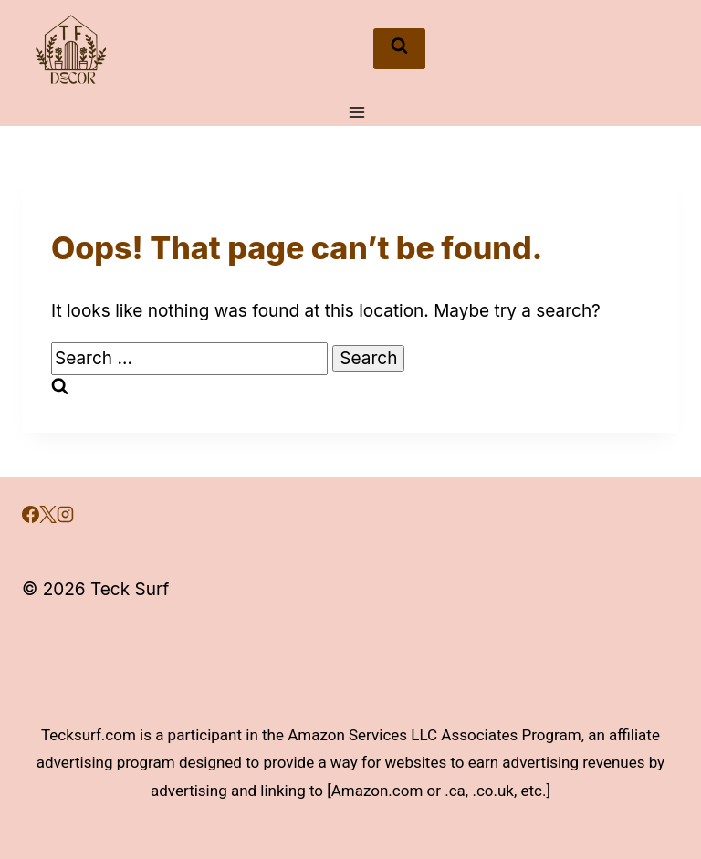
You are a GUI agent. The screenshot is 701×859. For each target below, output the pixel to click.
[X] (48, 517)
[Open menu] (356, 112)
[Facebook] (30, 517)
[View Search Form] (399, 49)
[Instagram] (65, 517)
